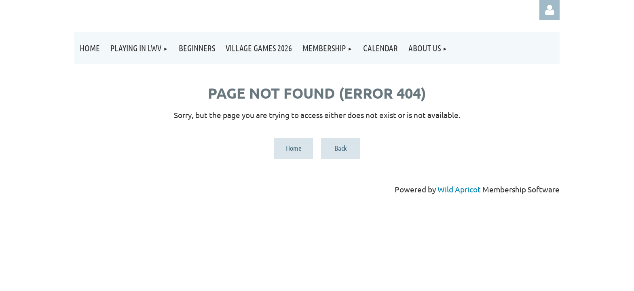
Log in (549, 10)
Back (340, 147)
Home (294, 147)
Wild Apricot (459, 189)
